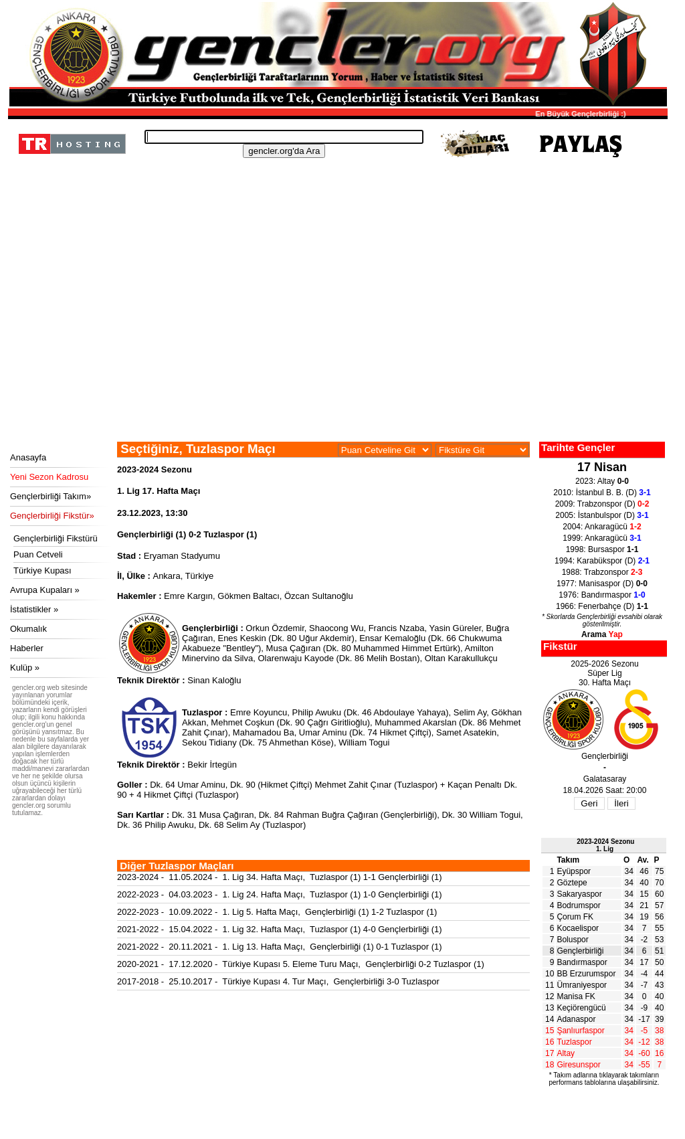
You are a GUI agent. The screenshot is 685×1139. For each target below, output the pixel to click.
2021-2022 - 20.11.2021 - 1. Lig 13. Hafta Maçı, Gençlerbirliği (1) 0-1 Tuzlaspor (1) (279, 947)
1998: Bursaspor (602, 549)
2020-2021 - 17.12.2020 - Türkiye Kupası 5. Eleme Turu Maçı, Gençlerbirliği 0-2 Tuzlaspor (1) (300, 964)
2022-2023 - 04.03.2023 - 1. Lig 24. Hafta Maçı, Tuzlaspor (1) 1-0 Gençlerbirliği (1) (279, 894)
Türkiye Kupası (42, 570)
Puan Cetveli (38, 554)
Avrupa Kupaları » (45, 590)
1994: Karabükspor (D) (602, 560)
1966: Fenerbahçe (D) (602, 606)
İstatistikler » (34, 609)
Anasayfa (28, 457)
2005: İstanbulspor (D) (601, 515)
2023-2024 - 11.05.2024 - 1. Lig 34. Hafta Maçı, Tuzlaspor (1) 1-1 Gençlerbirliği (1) (279, 877)
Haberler (26, 648)
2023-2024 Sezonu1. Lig (605, 845)
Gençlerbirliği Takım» (50, 496)
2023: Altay (602, 481)
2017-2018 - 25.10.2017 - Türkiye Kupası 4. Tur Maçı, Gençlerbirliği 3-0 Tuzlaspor (278, 981)
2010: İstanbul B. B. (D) (601, 492)
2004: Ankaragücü (602, 526)
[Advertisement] (336, 341)
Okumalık (28, 629)
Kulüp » (24, 668)
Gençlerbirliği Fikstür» (52, 516)
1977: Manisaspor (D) (602, 583)
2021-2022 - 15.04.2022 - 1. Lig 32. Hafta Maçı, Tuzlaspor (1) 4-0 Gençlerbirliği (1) (279, 929)
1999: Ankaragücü (602, 538)
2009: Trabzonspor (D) (602, 504)
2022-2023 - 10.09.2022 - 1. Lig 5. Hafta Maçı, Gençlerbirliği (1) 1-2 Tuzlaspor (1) (277, 912)
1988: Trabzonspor (602, 572)
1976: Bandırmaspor (602, 595)
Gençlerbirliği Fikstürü (55, 538)
